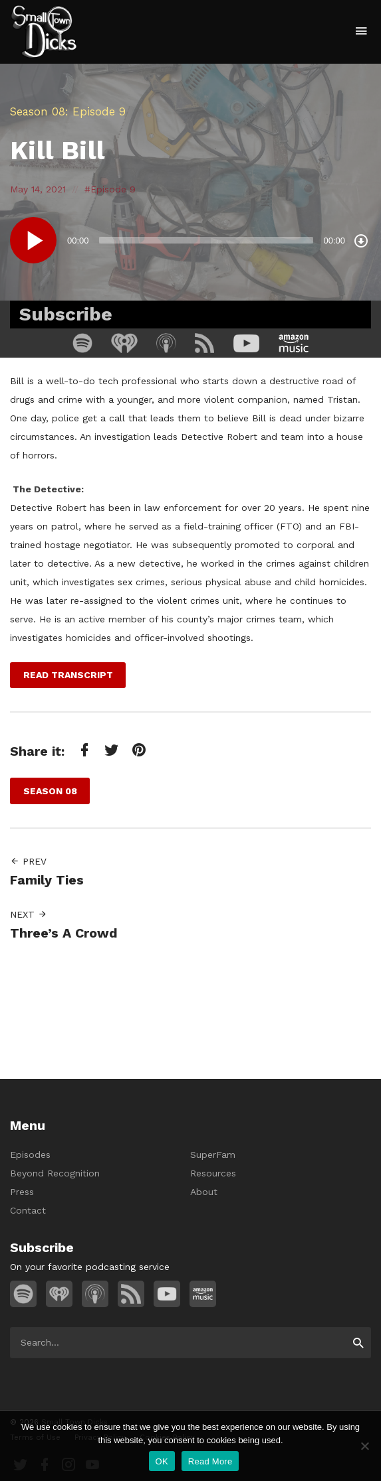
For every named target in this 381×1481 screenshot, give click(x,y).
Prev (28, 861)
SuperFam (212, 1154)
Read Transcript (68, 675)
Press (22, 1191)
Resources (213, 1173)
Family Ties (47, 880)
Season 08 (37, 111)
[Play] (33, 240)
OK (162, 1461)
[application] (190, 240)
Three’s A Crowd (64, 933)
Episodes (30, 1154)
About (203, 1191)
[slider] (206, 240)
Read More (210, 1461)
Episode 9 (113, 189)
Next (28, 914)
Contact (28, 1210)
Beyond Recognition (55, 1173)
